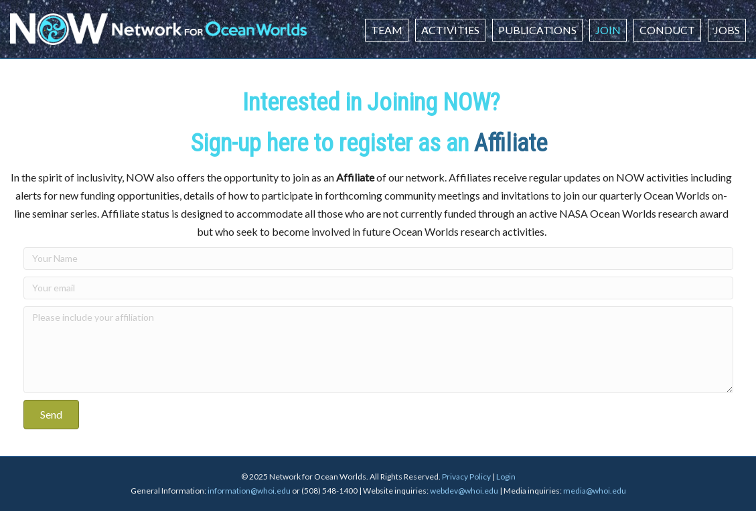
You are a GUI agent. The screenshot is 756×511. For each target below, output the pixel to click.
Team (386, 29)
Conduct (667, 29)
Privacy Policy (466, 476)
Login (506, 476)
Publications (537, 29)
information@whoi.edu (249, 491)
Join (608, 29)
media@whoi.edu (594, 491)
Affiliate (513, 143)
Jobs (727, 29)
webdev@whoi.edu (464, 491)
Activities (450, 29)
